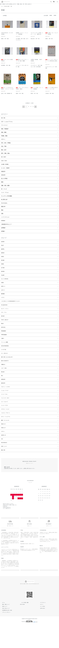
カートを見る (41, 630)
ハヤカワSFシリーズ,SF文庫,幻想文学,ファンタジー (13, 309)
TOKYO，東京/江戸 (5, 330)
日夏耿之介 (3, 379)
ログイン (40, 628)
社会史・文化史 (4, 161)
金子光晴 (3, 272)
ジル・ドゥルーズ (5, 420)
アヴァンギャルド (5, 125)
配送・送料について (4, 628)
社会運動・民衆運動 (5, 165)
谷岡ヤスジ (3, 293)
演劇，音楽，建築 (7, 6)
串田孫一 (3, 260)
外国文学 (3, 173)
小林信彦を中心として (6, 226)
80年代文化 (3, 338)
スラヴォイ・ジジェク (6, 428)
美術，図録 (3, 132)
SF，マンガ (4, 190)
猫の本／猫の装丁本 (5, 375)
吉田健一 (3, 233)
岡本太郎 (3, 387)
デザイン (3, 139)
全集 (2, 215)
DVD (2, 461)
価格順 (51, 15)
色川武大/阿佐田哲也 (6, 358)
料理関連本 (3, 222)
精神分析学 (3, 400)
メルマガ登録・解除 (23, 626)
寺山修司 (3, 280)
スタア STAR (4, 383)
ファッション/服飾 (5, 354)
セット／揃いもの (5, 367)
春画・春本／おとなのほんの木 (8, 371)
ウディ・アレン (4, 321)
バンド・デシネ (4, 194)
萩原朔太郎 (3, 395)
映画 (2, 183)
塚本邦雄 (3, 276)
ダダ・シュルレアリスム (7, 121)
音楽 (12, 6)
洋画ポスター (4, 449)
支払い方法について (4, 632)
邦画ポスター (4, 445)
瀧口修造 (3, 264)
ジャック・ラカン (5, 412)
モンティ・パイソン (5, 317)
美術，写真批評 (4, 129)
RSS (21, 628)
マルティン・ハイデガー (7, 404)
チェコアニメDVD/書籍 (6, 197)
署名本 (2, 334)
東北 (2, 391)
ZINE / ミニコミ (5, 469)
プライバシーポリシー (5, 636)
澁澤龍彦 (3, 229)
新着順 (55, 15)
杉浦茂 (2, 289)
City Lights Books (5, 313)
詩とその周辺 (4, 180)
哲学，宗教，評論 (5, 153)
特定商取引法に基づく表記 (6, 634)
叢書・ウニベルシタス (6, 441)
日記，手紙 (3, 146)
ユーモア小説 (4, 363)
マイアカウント (42, 626)
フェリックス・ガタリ (6, 416)
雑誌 (2, 211)
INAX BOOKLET (5, 465)
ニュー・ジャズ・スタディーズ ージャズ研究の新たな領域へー (51, 61)
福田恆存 (3, 256)
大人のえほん (4, 204)
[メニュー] (57, 1)
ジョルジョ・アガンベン (7, 432)
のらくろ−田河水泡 (5, 284)
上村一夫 (3, 297)
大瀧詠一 (3, 350)
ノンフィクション (5, 218)
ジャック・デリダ (5, 424)
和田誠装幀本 (4, 342)
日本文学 (3, 176)
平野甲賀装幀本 (4, 346)
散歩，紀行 (3, 150)
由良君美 (3, 243)
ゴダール (3, 453)
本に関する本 (4, 201)
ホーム (2, 6)
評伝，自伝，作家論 (5, 143)
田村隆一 (3, 268)
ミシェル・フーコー (5, 408)
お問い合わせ (41, 632)
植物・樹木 (3, 474)
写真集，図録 (4, 136)
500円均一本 (4, 457)
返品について (3, 630)
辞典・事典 (3, 117)
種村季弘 (3, 252)
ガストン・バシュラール (7, 437)
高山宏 (2, 247)
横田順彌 (3, 301)
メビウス (3, 305)
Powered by (29, 645)
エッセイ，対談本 (5, 169)
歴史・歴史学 (4, 157)
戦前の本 (3, 208)
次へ (35, 106)
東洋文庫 (3, 325)
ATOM (23, 628)
